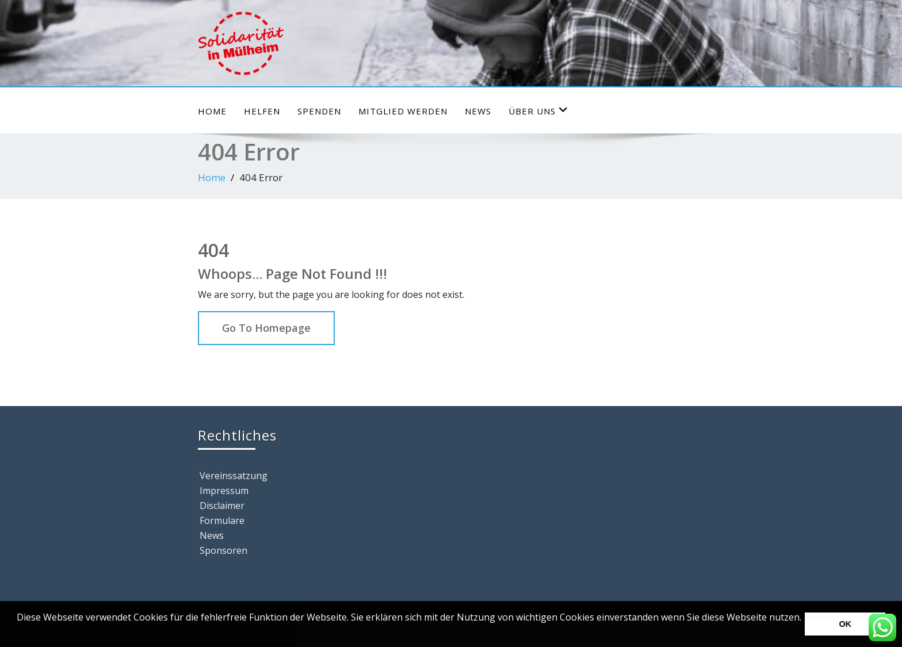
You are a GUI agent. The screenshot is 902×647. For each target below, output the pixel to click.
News (478, 111)
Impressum (224, 490)
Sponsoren (223, 550)
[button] (18, 632)
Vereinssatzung (233, 475)
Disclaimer (222, 505)
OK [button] (845, 624)
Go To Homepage (266, 328)
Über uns (538, 111)
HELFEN (262, 111)
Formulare (222, 520)
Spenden (319, 111)
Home (212, 111)
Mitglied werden (403, 111)
